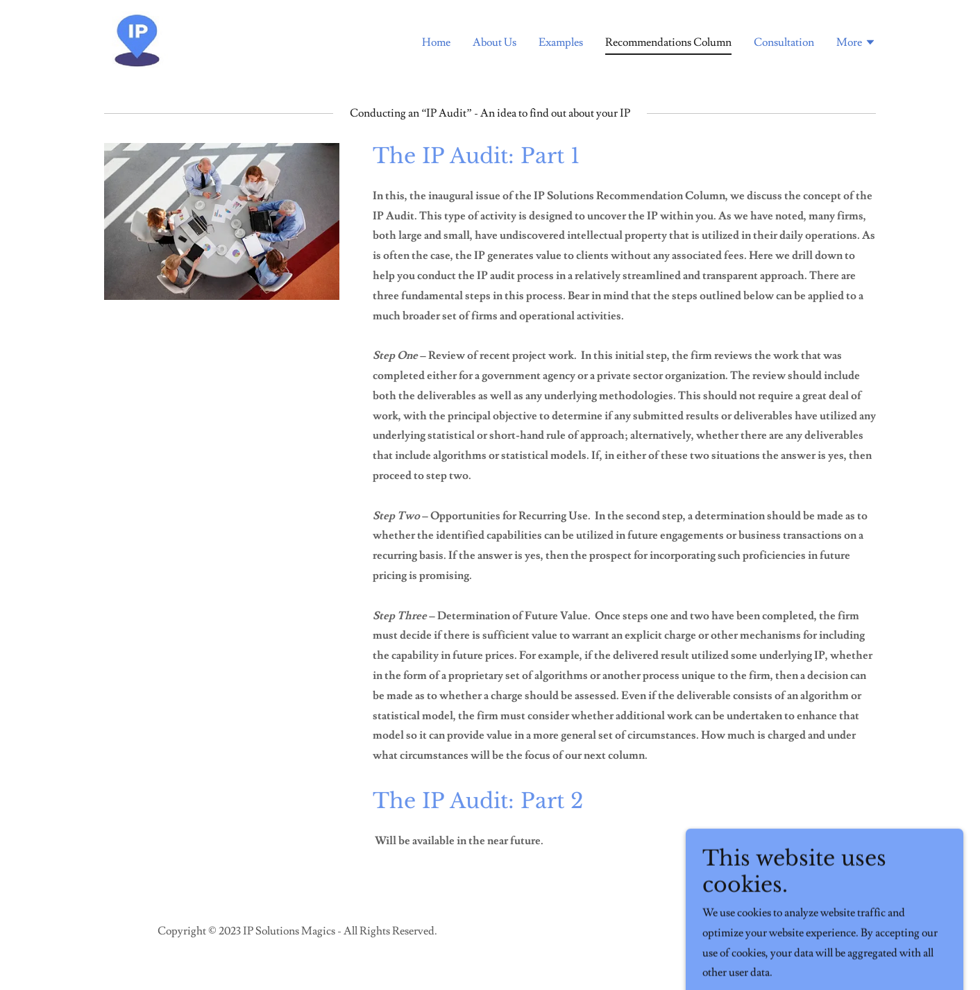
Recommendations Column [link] (668, 42)
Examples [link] (561, 42)
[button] (856, 43)
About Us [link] (494, 42)
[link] (137, 39)
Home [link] (436, 42)
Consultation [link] (784, 42)
